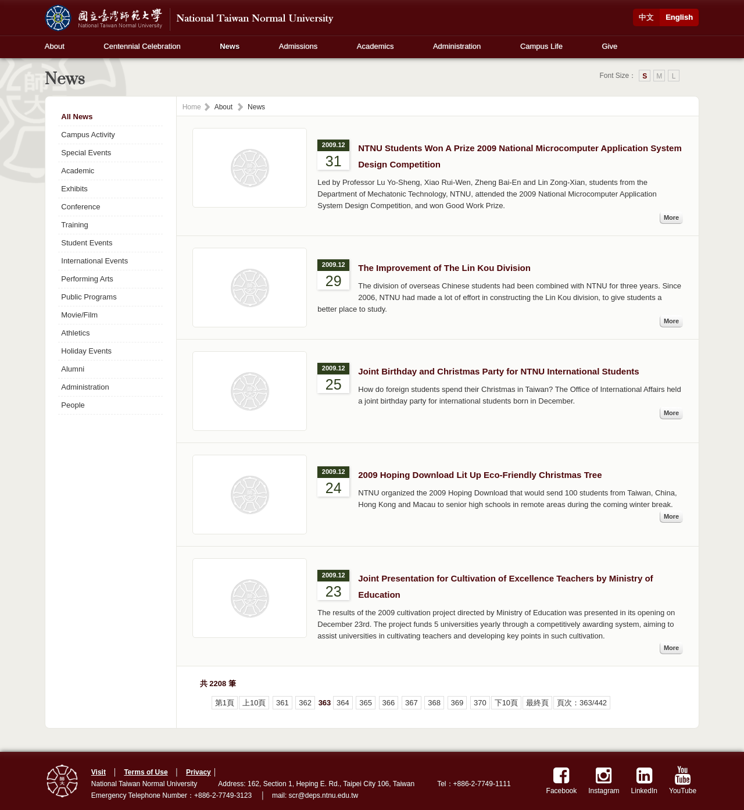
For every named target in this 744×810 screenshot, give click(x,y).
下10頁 (506, 702)
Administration (457, 46)
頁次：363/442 (582, 702)
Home (192, 107)
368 (434, 702)
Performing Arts (87, 278)
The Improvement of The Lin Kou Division (444, 268)
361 (282, 702)
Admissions (298, 46)
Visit (98, 772)
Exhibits (74, 188)
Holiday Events (86, 351)
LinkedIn (644, 780)
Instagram (603, 780)
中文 (646, 17)
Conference (80, 206)
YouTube (682, 780)
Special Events (86, 152)
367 (411, 702)
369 (457, 702)
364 (343, 702)
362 (305, 702)
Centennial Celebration (141, 46)
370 (480, 702)
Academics (375, 46)
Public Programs (88, 296)
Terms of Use (145, 772)
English (679, 17)
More (671, 217)
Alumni (72, 369)
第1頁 (224, 702)
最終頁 (537, 702)
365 (365, 702)
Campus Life (541, 46)
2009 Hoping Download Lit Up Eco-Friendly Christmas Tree (480, 475)
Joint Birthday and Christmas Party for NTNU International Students (498, 371)
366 (388, 702)
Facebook (561, 780)
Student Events (86, 242)
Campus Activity (88, 134)
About (55, 46)
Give (609, 46)
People (72, 405)
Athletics (75, 333)
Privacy (198, 772)
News (229, 46)
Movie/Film (79, 315)
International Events (94, 260)
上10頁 (254, 702)
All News (76, 116)
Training (74, 224)
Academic (77, 170)
